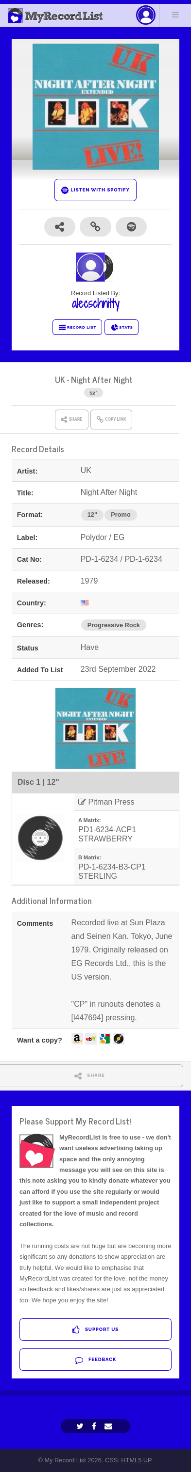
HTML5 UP (136, 1460)
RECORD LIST (77, 327)
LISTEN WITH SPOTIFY (95, 190)
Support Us (95, 1330)
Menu (175, 14)
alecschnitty (95, 303)
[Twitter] (81, 1426)
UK (60, 379)
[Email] (109, 1426)
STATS (121, 327)
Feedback (95, 1360)
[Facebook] (95, 1426)
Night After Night (102, 379)
